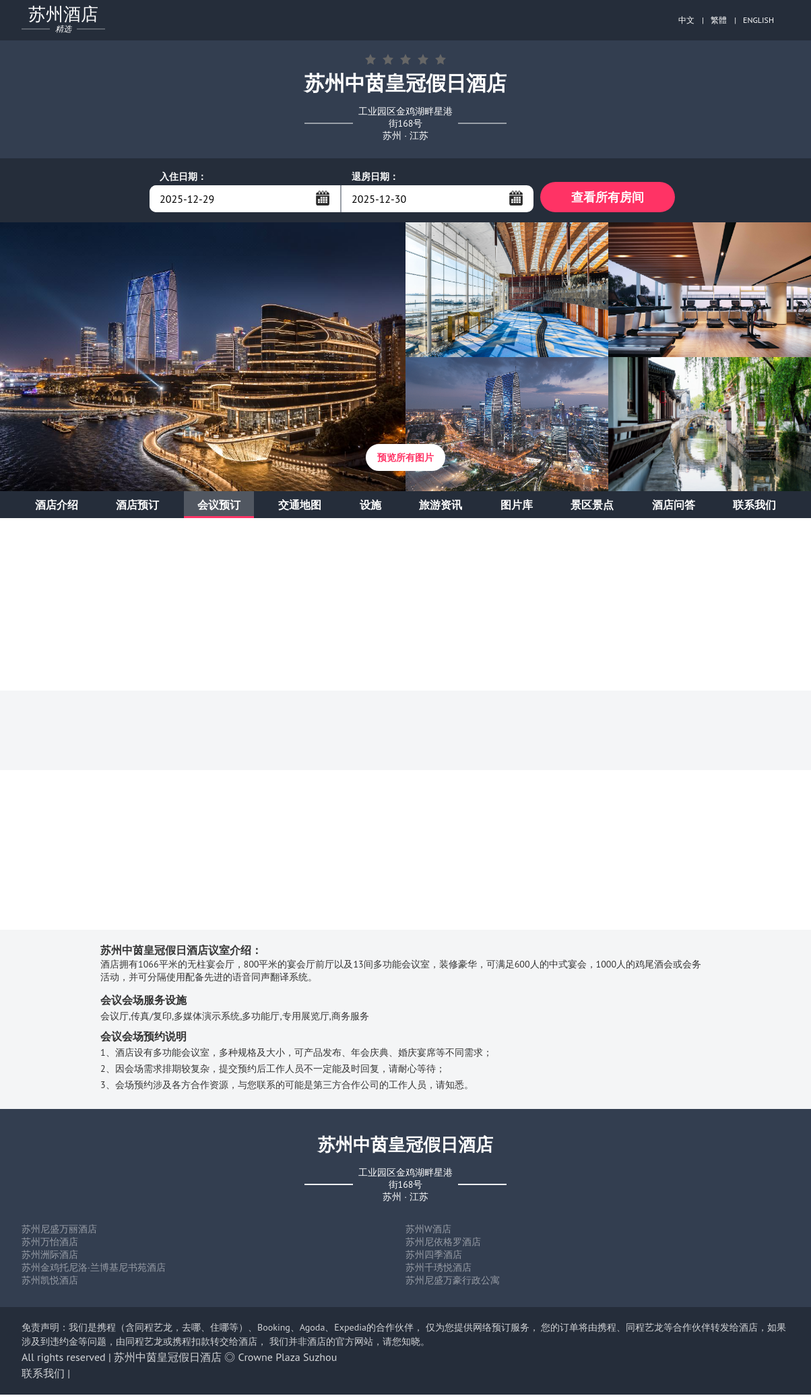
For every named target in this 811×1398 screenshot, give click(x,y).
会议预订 (218, 508)
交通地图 (299, 508)
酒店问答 (673, 508)
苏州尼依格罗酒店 (443, 1245)
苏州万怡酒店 (50, 1245)
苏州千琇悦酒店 (439, 1271)
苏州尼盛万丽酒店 (59, 1232)
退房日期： (375, 176)
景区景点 (592, 508)
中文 (686, 20)
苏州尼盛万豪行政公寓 (453, 1283)
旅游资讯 (440, 508)
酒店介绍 (56, 508)
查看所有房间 (607, 198)
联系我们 (754, 508)
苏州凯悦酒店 (50, 1283)
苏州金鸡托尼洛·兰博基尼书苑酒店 (94, 1271)
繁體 (719, 20)
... (322, 198)
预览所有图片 (405, 461)
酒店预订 (137, 508)
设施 (370, 508)
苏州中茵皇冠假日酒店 (168, 1360)
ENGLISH (758, 20)
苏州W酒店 (428, 1232)
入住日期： (183, 176)
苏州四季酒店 (434, 1258)
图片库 (516, 508)
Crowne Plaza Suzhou (287, 1360)
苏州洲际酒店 (50, 1258)
